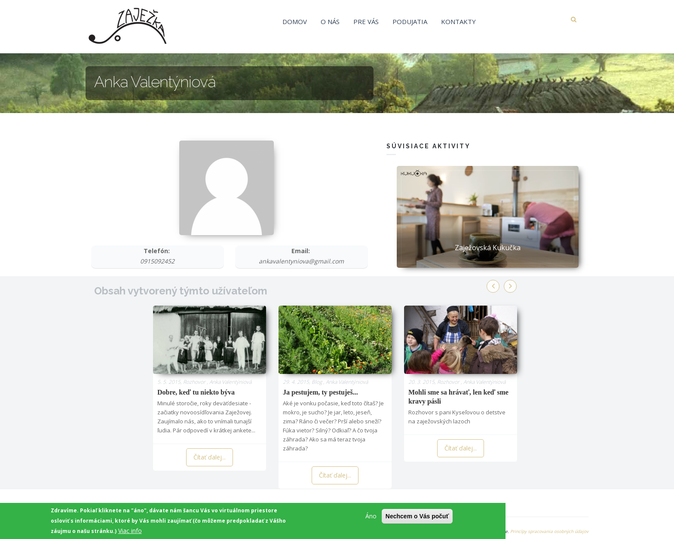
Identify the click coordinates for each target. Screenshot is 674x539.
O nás (330, 21)
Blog (317, 382)
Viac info (130, 532)
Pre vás (366, 21)
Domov (294, 21)
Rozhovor (194, 382)
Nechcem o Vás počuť (417, 517)
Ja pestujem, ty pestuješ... (320, 392)
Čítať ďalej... (209, 457)
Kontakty (458, 21)
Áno (371, 518)
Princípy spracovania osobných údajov (549, 531)
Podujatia (409, 21)
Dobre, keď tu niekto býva (196, 392)
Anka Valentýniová (230, 382)
